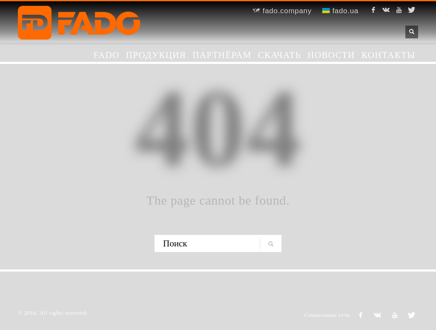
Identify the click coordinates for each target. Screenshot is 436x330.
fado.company (282, 11)
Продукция (156, 55)
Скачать (279, 55)
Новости (331, 55)
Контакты (388, 55)
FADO (106, 55)
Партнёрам (222, 55)
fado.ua (340, 11)
